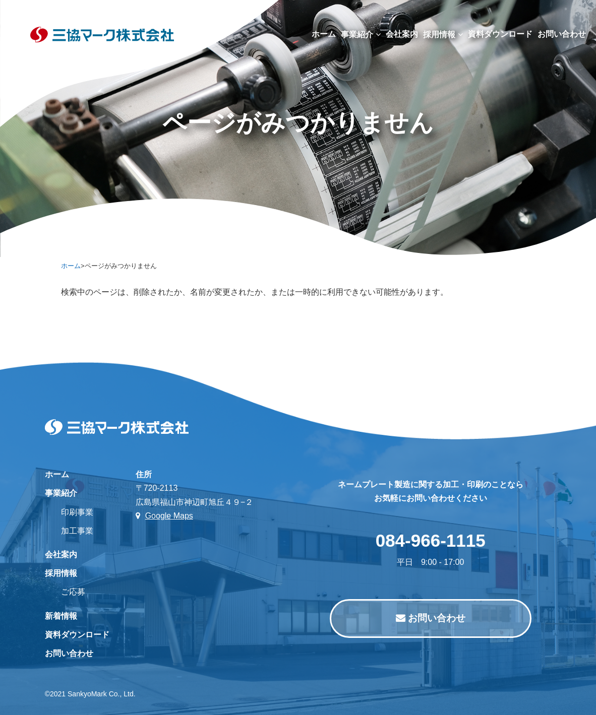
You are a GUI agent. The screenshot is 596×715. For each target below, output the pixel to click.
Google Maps (164, 515)
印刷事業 (77, 512)
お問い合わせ (69, 653)
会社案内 (402, 34)
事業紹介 (361, 34)
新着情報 (61, 616)
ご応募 (73, 592)
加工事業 (77, 531)
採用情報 (443, 34)
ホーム (324, 34)
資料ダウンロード (500, 34)
